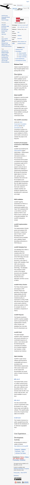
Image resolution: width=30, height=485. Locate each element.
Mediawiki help (5, 43)
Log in (27, 1)
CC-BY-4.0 (17, 417)
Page (15, 5)
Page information (5, 59)
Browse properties (5, 62)
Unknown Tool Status (20, 453)
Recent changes (5, 20)
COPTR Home (5, 15)
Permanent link (5, 57)
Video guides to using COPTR (6, 41)
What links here (5, 51)
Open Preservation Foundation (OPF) (20, 123)
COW (13, 43)
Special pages (5, 54)
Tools (23, 451)
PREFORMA (17, 150)
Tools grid (4, 24)
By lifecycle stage (5, 26)
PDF (18, 32)
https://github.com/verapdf (20, 446)
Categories (17, 449)
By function (4, 27)
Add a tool (4, 34)
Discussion (19, 5)
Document (20, 38)
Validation (20, 35)
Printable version (5, 55)
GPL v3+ (19, 27)
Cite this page (4, 60)
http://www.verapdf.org (22, 25)
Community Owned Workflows (6, 18)
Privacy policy (17, 472)
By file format (4, 31)
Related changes (5, 52)
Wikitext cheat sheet (6, 44)
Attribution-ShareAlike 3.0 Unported (21, 468)
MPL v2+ (24, 27)
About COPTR (5, 38)
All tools (3, 32)
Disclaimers (16, 475)
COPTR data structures (7, 46)
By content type (5, 29)
